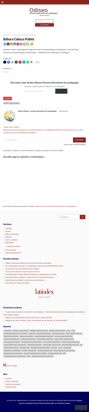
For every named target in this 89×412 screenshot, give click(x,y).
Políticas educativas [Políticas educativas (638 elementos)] (45, 350)
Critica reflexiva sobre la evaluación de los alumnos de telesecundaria (41, 320)
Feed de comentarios (13, 384)
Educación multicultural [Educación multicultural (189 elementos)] (63, 336)
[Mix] (24, 44)
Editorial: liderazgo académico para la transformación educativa (28, 263)
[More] (31, 44)
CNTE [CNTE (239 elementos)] (73, 330)
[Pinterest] (17, 44)
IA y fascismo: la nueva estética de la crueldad (22, 269)
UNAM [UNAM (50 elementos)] (28, 356)
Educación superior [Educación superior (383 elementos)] (28, 339)
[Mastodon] (21, 44)
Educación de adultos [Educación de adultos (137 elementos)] (74, 333)
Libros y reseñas (11, 240)
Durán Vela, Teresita (11, 127)
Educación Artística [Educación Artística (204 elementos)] (44, 333)
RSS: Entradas (10, 366)
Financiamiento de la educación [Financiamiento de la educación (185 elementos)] (15, 345)
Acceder (8, 378)
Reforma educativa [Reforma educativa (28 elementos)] (55, 353)
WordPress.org (10, 387)
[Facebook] (4, 44)
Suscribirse (61, 91)
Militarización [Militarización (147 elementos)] (25, 347)
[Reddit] (11, 44)
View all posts (63, 111)
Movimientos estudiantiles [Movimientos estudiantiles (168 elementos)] (40, 347)
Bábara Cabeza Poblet (11, 103)
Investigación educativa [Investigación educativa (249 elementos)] (70, 345)
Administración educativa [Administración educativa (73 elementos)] (39, 330)
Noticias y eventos (13, 246)
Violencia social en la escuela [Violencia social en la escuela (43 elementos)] (42, 356)
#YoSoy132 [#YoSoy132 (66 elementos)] (7, 330)
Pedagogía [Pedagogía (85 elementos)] (67, 347)
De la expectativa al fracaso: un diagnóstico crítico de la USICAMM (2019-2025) (34, 266)
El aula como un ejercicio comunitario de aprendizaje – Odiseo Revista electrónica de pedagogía (40, 312)
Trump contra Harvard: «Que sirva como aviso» (22, 272)
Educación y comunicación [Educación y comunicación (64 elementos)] (64, 339)
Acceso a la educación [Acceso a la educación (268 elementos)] (20, 330)
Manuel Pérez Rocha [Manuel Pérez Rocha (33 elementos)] (11, 347)
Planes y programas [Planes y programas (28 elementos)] (29, 350)
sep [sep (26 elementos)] (64, 353)
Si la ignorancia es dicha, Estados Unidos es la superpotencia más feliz (31, 274)
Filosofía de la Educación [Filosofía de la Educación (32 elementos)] (70, 342)
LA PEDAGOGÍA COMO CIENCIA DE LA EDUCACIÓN (32, 318)
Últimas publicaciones (13, 253)
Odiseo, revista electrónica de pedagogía (24, 35)
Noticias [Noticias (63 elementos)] (54, 347)
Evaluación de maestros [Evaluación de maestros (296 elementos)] (51, 342)
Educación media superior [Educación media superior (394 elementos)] (44, 336)
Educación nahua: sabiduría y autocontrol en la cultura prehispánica (29, 277)
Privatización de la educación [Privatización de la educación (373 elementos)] (64, 350)
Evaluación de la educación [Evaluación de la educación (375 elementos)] (31, 342)
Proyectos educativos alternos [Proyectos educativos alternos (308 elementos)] (35, 353)
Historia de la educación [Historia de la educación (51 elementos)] (51, 345)
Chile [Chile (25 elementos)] (68, 330)
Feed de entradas (11, 381)
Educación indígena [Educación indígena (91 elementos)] (26, 336)
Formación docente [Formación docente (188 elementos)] (35, 345)
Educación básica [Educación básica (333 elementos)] (59, 333)
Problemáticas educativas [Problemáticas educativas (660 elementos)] (13, 353)
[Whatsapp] (27, 44)
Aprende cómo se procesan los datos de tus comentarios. (55, 206)
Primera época (10, 250)
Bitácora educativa (12, 234)
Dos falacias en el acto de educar (17, 283)
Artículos (8, 228)
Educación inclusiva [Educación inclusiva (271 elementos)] (11, 336)
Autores (7, 98)
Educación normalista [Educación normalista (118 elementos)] (12, 339)
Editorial (8, 237)
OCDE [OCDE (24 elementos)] (60, 347)
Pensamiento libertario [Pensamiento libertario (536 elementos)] (12, 350)
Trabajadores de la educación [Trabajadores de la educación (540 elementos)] (15, 356)
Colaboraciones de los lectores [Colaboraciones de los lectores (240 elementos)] (15, 333)
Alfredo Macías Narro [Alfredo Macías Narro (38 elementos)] (57, 330)
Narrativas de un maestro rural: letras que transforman (24, 280)
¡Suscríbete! (44, 25)
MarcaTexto (9, 243)
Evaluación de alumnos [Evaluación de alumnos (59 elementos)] (12, 342)
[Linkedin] (14, 44)
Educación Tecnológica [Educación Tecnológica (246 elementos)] (45, 339)
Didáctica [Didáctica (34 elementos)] (32, 333)
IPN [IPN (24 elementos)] (81, 345)
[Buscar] (82, 217)
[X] (8, 44)
